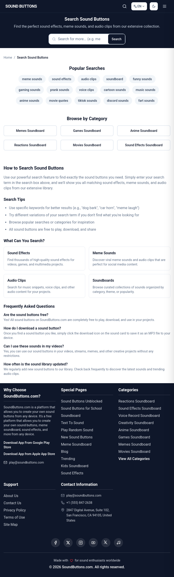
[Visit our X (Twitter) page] (68, 542)
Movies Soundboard (87, 145)
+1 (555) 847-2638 (79, 502)
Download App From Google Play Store (27, 445)
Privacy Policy (15, 510)
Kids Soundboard (74, 466)
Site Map (11, 524)
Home (8, 57)
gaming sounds (29, 90)
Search (116, 39)
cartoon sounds (115, 90)
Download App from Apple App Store (29, 454)
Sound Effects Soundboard (144, 145)
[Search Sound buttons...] (124, 6)
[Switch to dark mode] (154, 6)
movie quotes (58, 100)
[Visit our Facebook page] (55, 542)
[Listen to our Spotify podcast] (118, 542)
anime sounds (29, 100)
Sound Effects (72, 473)
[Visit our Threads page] (105, 542)
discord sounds (118, 100)
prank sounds (59, 90)
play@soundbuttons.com (26, 462)
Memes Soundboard (30, 131)
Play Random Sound (77, 430)
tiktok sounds (87, 100)
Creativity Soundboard (136, 423)
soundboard (114, 79)
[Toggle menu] (165, 6)
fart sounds (146, 100)
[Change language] (139, 6)
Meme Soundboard (76, 444)
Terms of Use (14, 517)
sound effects (61, 79)
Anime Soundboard (143, 131)
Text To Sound (72, 423)
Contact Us (12, 503)
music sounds (145, 90)
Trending (68, 459)
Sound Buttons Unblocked (81, 401)
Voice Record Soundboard (139, 415)
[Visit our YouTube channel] (93, 542)
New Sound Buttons (76, 437)
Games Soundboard (87, 131)
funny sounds (142, 79)
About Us (11, 496)
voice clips (86, 90)
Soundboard (70, 415)
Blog (64, 451)
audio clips (88, 79)
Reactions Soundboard (30, 145)
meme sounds (32, 79)
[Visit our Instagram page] (80, 542)
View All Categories (134, 459)
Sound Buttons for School (81, 408)
